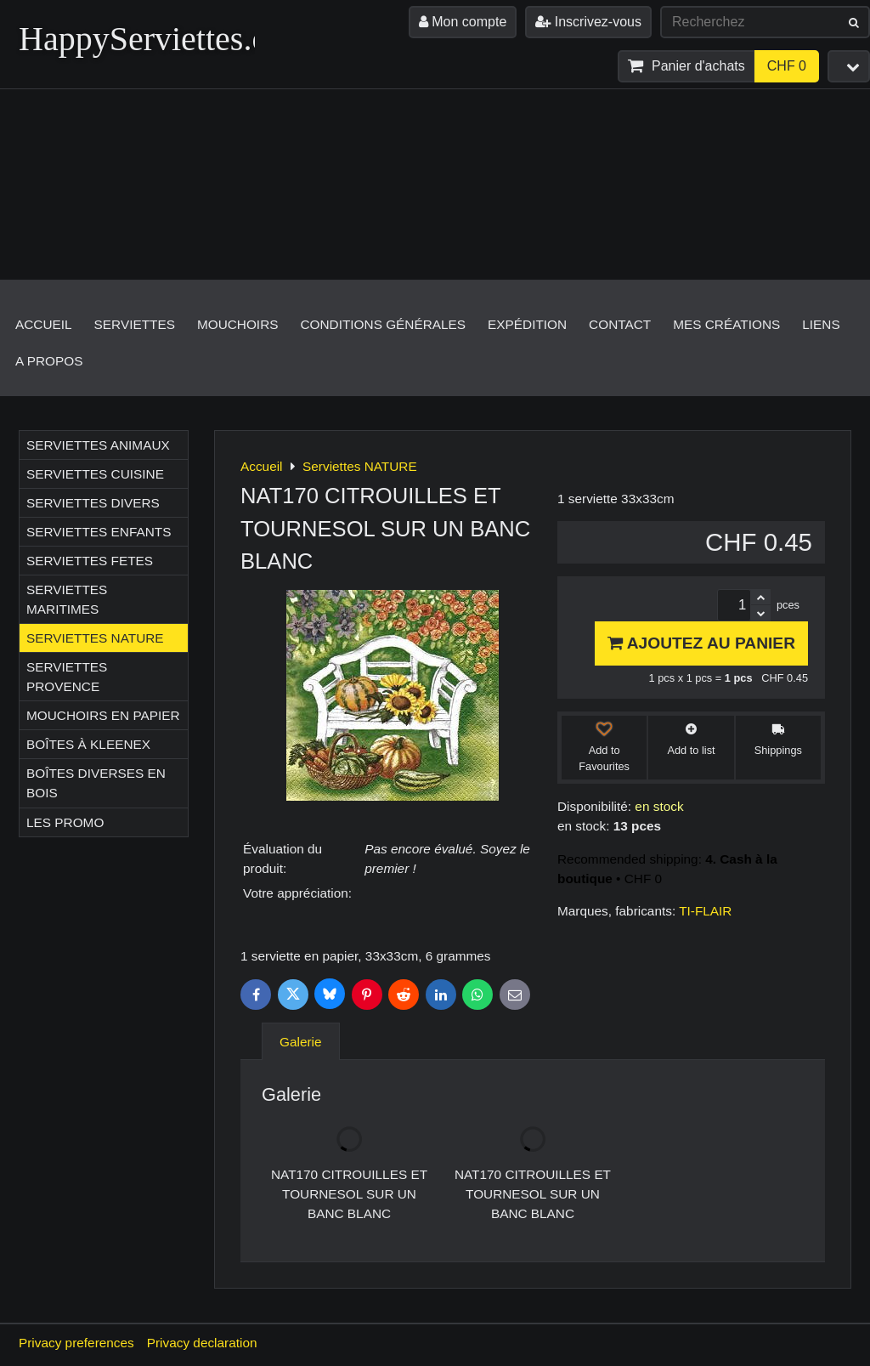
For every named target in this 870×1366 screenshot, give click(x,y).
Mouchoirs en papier (103, 715)
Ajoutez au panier (701, 643)
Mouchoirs (238, 324)
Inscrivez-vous (588, 21)
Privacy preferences (76, 1342)
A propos (48, 361)
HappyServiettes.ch (151, 39)
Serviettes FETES (89, 560)
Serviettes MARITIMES (66, 599)
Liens (820, 324)
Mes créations (726, 324)
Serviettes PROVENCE (66, 677)
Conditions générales (383, 324)
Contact (620, 324)
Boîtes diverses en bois (96, 783)
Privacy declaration (202, 1342)
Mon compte (462, 21)
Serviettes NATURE (95, 638)
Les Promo (65, 822)
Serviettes (134, 324)
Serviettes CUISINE (95, 474)
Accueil (43, 324)
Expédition (527, 324)
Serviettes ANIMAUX (98, 445)
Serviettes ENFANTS (98, 531)
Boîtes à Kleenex (88, 744)
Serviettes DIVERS (93, 503)
